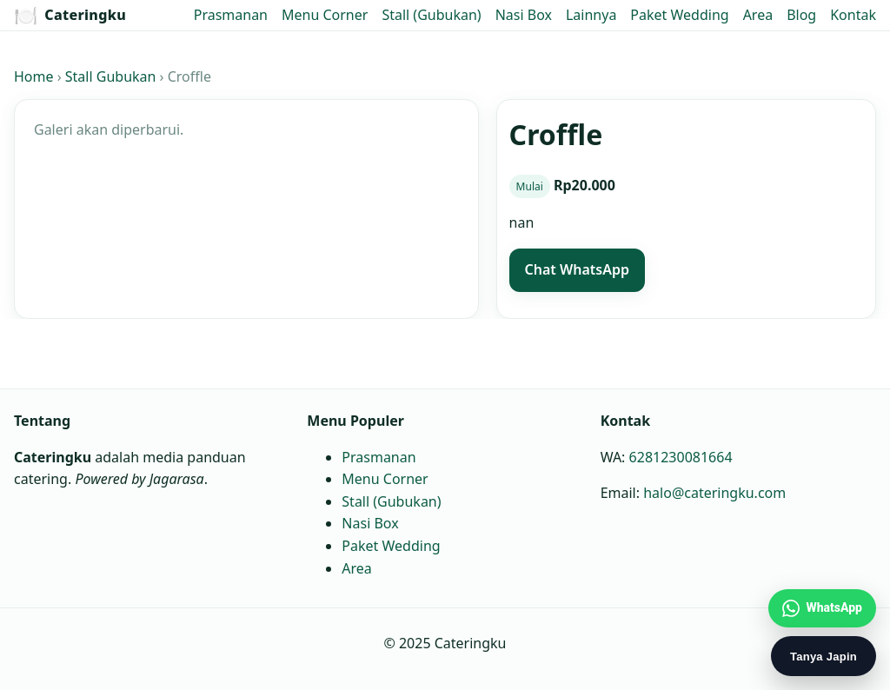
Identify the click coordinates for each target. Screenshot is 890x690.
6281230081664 (681, 456)
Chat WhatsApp (577, 269)
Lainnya (591, 14)
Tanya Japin (823, 656)
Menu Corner (325, 14)
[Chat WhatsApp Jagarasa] (822, 608)
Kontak (853, 14)
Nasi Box (523, 14)
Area (758, 14)
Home (34, 76)
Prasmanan (231, 14)
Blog (801, 14)
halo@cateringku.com (714, 492)
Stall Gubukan (110, 76)
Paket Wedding (679, 14)
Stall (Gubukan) (431, 14)
